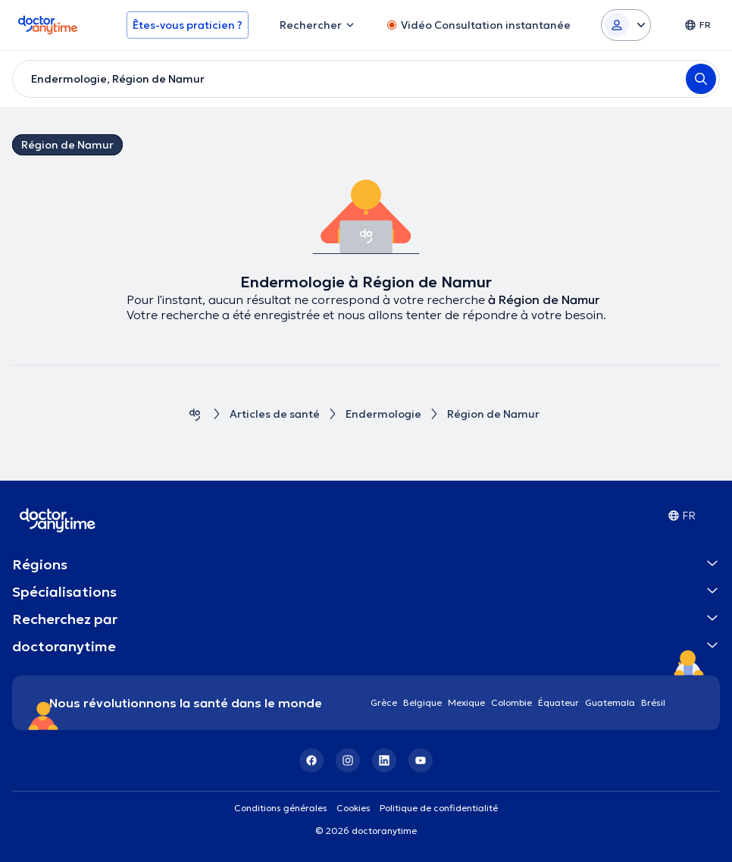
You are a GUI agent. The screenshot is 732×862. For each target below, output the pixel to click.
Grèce (384, 702)
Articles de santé (275, 414)
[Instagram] (348, 760)
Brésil (653, 702)
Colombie (511, 702)
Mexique (466, 702)
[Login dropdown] (626, 25)
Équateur (558, 702)
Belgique (422, 702)
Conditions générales (280, 807)
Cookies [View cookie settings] (353, 807)
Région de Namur (67, 145)
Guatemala (610, 702)
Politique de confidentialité (439, 807)
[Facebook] (311, 760)
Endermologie (383, 414)
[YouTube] (420, 760)
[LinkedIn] (384, 760)
